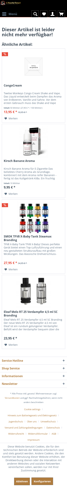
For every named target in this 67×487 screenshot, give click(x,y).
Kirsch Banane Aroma (19, 161)
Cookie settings (32, 409)
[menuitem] (9, 11)
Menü (9, 13)
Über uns (32, 421)
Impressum (34, 439)
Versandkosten (12, 397)
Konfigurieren (42, 481)
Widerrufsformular (38, 433)
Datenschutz (53, 427)
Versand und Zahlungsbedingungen (24, 427)
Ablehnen (22, 481)
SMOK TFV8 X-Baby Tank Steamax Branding (27, 238)
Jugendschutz (16, 421)
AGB (54, 433)
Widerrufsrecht (16, 433)
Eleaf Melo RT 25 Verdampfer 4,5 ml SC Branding (31, 313)
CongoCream (13, 85)
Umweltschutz (48, 421)
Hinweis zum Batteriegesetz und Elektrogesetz (32, 415)
